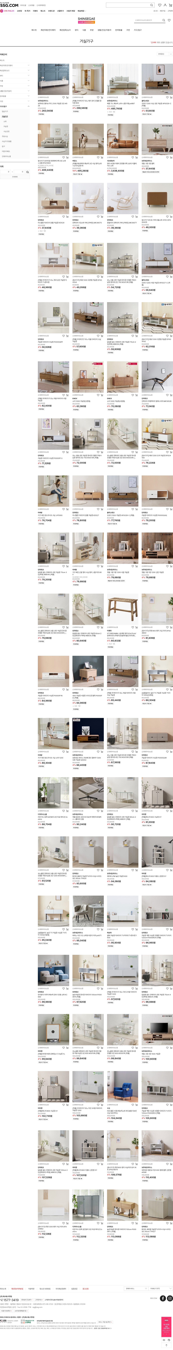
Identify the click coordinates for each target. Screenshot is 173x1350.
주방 (92, 30)
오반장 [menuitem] (19, 11)
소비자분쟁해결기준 (20, 1311)
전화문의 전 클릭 (26, 1300)
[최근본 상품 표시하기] (163, 1340)
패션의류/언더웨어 (48, 30)
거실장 (6, 126)
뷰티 (76, 30)
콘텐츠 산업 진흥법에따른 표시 (102, 1328)
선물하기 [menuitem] (60, 11)
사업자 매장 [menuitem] (70, 11)
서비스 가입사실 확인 (104, 1322)
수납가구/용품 (6, 141)
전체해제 (15, 177)
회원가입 (162, 11)
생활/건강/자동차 (104, 30)
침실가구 (5, 111)
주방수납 (5, 136)
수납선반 (6, 131)
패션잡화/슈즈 (65, 30)
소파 (5, 121)
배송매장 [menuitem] (81, 11)
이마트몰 (23, 5)
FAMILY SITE (161, 1289)
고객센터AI (38, 1300)
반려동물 (118, 30)
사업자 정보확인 (5, 1311)
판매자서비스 (136, 1289)
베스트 (34, 30)
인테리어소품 (6, 156)
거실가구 (86, 41)
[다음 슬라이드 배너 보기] (169, 1334)
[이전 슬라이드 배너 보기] (163, 1334)
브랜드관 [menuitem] (51, 11)
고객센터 (170, 11)
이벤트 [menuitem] (35, 11)
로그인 (156, 11)
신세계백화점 (41, 5)
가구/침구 (138, 30)
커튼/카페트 (6, 151)
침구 (3, 146)
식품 (84, 30)
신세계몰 (31, 5)
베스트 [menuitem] (43, 11)
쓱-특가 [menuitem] (27, 11)
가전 (128, 30)
